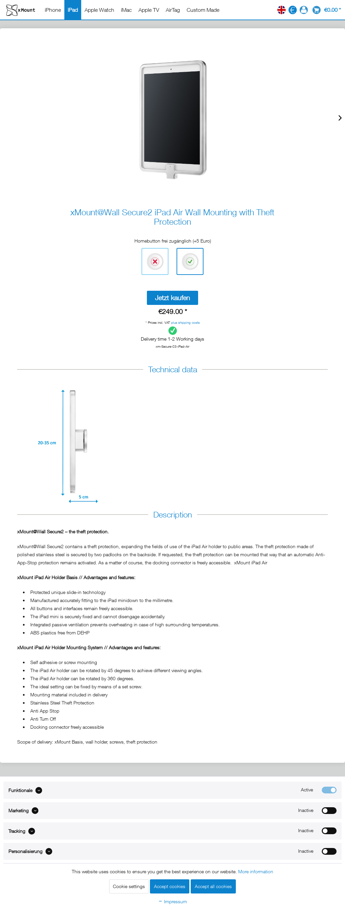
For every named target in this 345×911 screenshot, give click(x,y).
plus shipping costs (185, 322)
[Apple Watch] (99, 10)
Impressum (172, 901)
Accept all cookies (213, 886)
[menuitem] (52, 10)
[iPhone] (52, 10)
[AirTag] (172, 10)
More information (255, 871)
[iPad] (72, 10)
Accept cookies (169, 886)
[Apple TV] (148, 10)
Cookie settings (129, 886)
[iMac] (126, 10)
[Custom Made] (203, 10)
